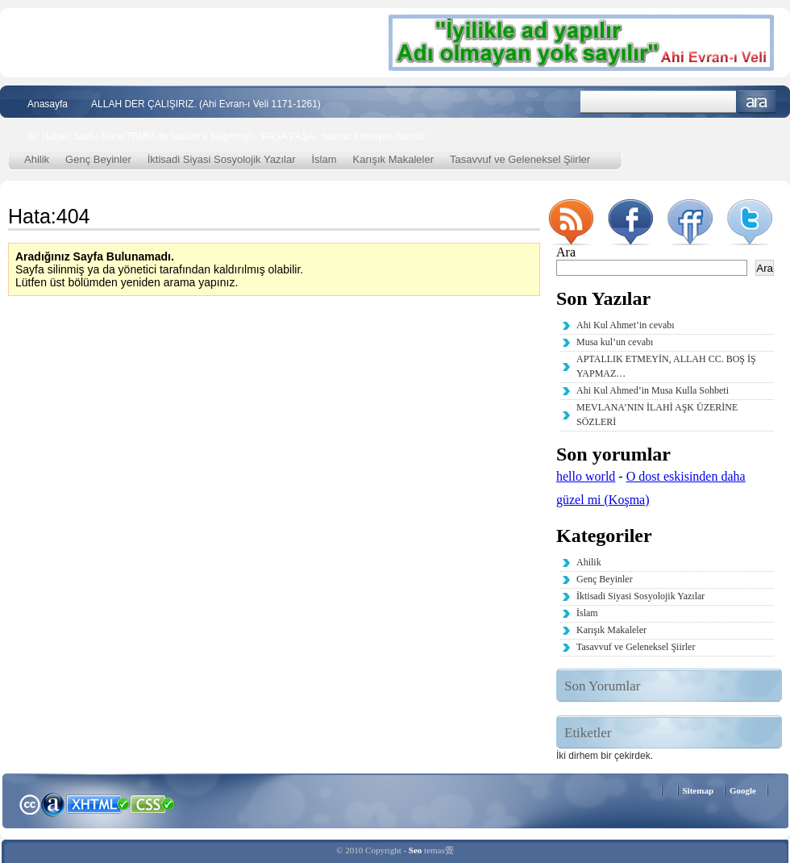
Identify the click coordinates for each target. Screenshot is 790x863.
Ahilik (36, 159)
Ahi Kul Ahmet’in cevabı (625, 325)
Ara (756, 102)
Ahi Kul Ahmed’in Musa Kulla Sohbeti (652, 390)
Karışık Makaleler (393, 159)
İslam (324, 159)
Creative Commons (29, 803)
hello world (585, 476)
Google (743, 790)
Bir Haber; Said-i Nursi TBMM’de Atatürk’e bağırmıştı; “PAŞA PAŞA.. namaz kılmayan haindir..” (230, 136)
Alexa (53, 804)
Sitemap (698, 790)
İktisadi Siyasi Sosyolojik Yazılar (222, 159)
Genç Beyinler (98, 159)
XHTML (97, 802)
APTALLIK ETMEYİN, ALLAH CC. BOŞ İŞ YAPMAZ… (666, 366)
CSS (153, 803)
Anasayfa (47, 104)
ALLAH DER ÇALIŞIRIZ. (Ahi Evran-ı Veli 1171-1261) (206, 104)
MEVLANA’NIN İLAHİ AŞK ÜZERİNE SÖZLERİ (657, 414)
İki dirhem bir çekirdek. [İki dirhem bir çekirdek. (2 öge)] (604, 755)
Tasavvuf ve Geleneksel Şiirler (520, 159)
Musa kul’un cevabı (614, 342)
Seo (415, 850)
